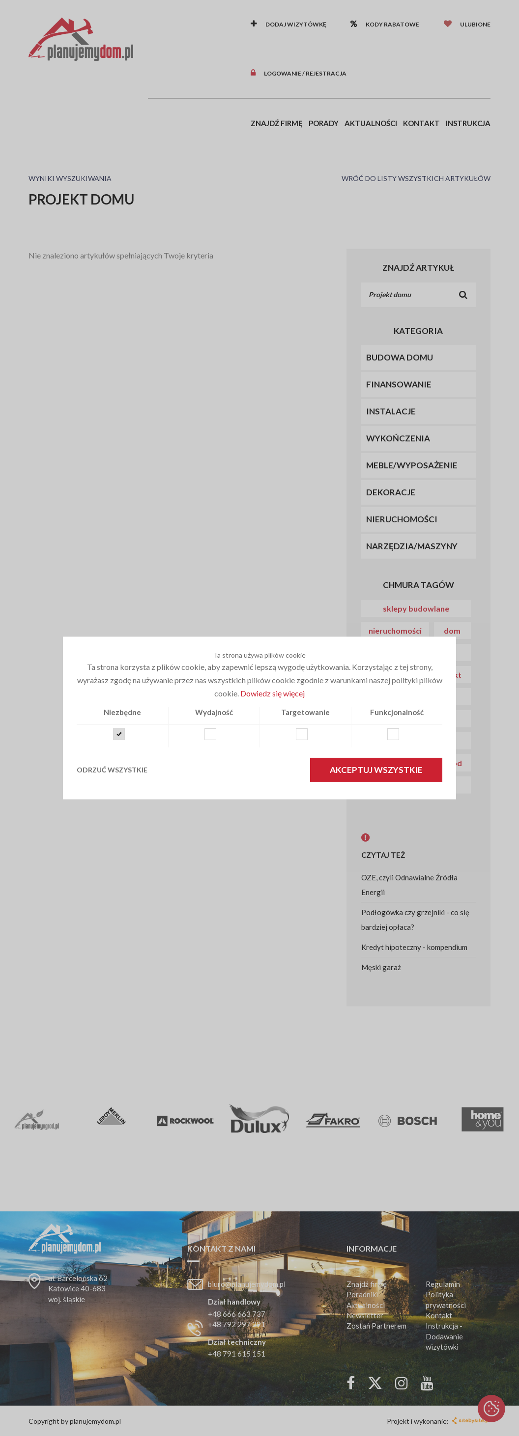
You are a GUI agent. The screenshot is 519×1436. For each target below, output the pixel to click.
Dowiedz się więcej (272, 693)
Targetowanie (305, 712)
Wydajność (214, 712)
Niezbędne (122, 712)
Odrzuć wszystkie (112, 770)
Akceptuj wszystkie (376, 770)
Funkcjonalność (397, 712)
